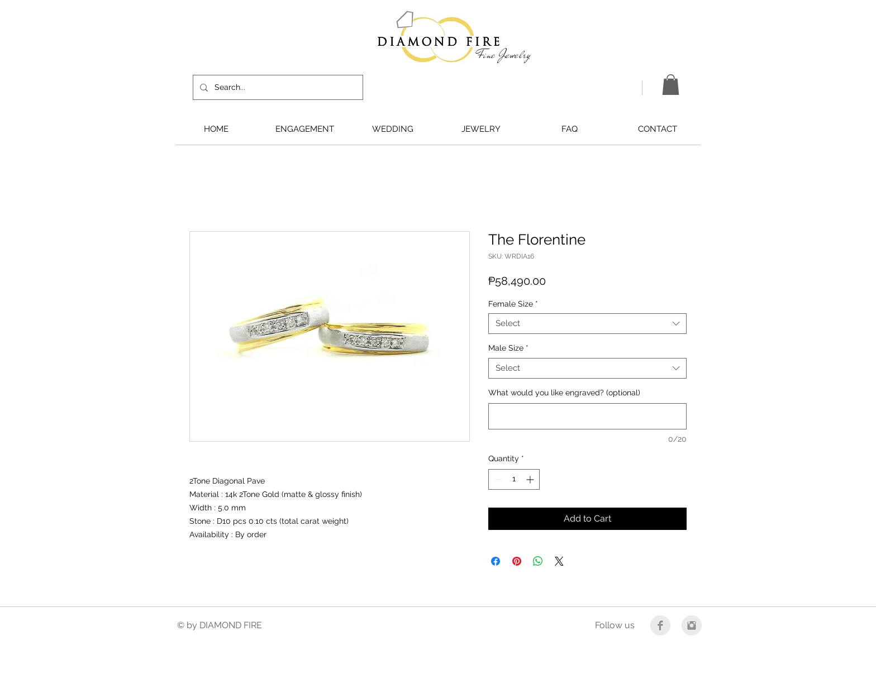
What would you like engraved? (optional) (564, 392)
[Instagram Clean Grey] (692, 625)
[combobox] (587, 323)
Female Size (513, 303)
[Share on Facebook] (495, 561)
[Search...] (277, 87)
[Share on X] (559, 561)
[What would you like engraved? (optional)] (587, 416)
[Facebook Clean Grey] (660, 625)
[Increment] (531, 479)
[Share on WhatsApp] (538, 561)
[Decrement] (497, 479)
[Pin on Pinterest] (516, 561)
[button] (670, 84)
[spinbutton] (514, 479)
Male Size (508, 347)
